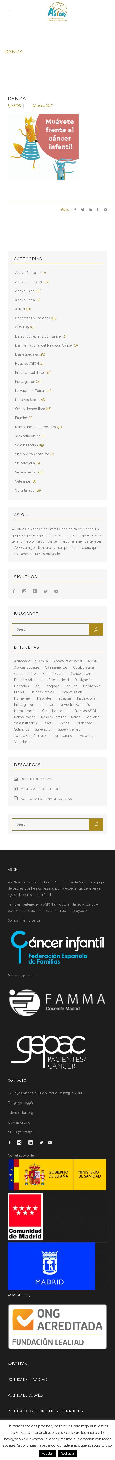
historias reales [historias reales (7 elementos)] (42, 692)
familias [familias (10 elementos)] (71, 686)
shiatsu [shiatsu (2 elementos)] (48, 723)
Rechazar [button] (67, 1453)
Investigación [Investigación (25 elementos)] (24, 705)
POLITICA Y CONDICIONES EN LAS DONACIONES (45, 1411)
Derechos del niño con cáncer (38, 336)
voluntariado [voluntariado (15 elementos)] (24, 742)
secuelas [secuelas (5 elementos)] (92, 717)
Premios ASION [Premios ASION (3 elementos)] (85, 711)
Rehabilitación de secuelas (35, 427)
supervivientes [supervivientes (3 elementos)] (69, 729)
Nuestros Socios (27, 400)
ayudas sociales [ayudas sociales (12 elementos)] (26, 667)
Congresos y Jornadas (32, 318)
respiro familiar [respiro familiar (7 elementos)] (53, 717)
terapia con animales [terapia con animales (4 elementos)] (30, 736)
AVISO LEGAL (18, 1364)
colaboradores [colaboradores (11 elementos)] (25, 673)
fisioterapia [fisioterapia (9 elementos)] (91, 686)
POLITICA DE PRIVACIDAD (27, 1380)
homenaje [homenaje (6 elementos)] (22, 698)
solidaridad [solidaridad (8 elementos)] (83, 723)
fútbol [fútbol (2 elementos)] (19, 692)
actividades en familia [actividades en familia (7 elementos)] (31, 661)
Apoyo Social (25, 300)
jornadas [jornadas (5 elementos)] (47, 705)
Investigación (25, 382)
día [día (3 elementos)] (37, 686)
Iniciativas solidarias (30, 372)
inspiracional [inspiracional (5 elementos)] (86, 698)
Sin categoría (25, 463)
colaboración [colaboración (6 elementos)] (83, 667)
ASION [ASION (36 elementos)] (92, 661)
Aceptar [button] (47, 1453)
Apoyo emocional (29, 282)
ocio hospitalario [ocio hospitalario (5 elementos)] (55, 711)
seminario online (27, 436)
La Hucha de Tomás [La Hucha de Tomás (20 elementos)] (74, 705)
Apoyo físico (25, 291)
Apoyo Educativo (28, 273)
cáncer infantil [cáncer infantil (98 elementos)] (82, 673)
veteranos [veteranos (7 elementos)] (87, 736)
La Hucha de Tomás (30, 391)
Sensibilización (26, 445)
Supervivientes (26, 472)
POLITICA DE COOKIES (25, 1395)
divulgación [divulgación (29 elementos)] (84, 680)
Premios (21, 418)
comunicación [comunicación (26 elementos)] (54, 673)
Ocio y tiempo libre (30, 409)
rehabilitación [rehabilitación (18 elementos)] (24, 717)
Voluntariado (25, 490)
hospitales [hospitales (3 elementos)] (43, 698)
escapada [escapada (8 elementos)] (52, 686)
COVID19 (22, 327)
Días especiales (27, 354)
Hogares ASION (27, 363)
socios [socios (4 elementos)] (64, 723)
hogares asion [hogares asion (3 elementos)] (71, 692)
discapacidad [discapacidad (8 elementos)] (58, 680)
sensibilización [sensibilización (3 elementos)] (25, 723)
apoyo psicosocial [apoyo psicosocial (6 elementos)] (67, 661)
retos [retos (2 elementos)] (75, 717)
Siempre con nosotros (32, 454)
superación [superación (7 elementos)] (43, 729)
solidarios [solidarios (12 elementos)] (21, 729)
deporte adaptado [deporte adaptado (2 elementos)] (28, 680)
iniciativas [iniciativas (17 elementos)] (64, 698)
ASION (16, 106)
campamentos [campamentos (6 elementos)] (56, 667)
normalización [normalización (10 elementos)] (25, 711)
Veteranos (23, 481)
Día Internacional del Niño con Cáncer (44, 345)
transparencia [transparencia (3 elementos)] (63, 736)
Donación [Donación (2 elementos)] (21, 686)
